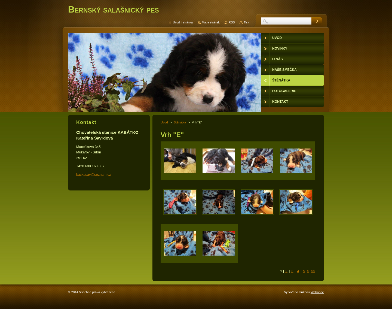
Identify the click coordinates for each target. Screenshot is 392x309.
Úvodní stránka (183, 22)
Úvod (164, 122)
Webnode (317, 292)
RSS (232, 22)
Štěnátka (180, 122)
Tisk (246, 22)
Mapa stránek (211, 22)
